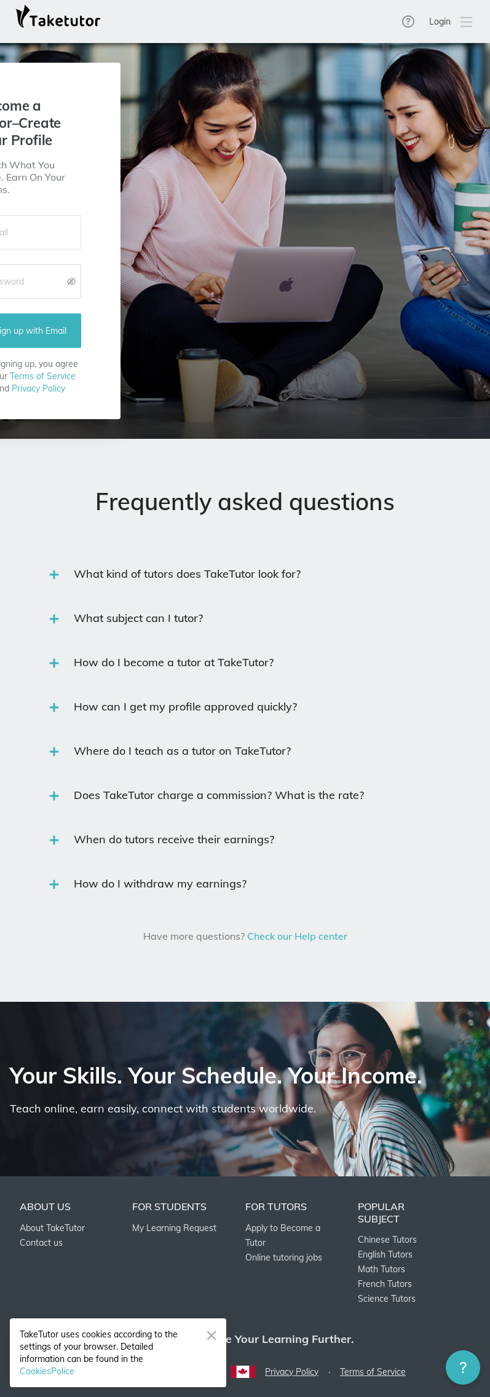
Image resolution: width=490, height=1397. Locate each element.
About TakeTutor (52, 1228)
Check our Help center (297, 936)
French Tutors (385, 1283)
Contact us (41, 1242)
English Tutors (385, 1254)
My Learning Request (174, 1228)
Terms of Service (43, 376)
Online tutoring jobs (283, 1257)
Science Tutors (387, 1298)
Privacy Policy (38, 388)
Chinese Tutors (387, 1239)
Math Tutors (381, 1269)
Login (440, 21)
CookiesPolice (47, 1371)
